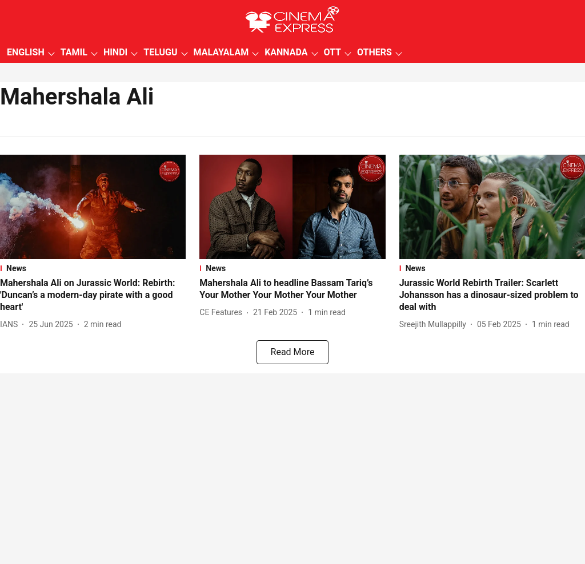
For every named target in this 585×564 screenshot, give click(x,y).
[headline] (93, 295)
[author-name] (11, 325)
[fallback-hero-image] (93, 207)
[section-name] (93, 268)
